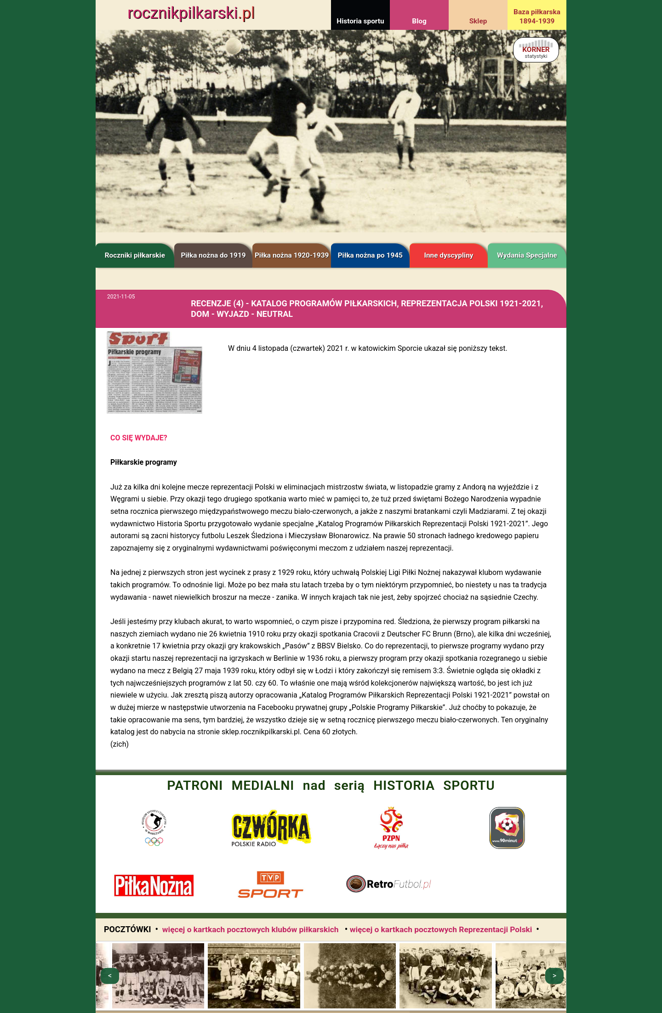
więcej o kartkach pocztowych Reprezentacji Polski (441, 929)
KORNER (535, 52)
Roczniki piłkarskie (135, 255)
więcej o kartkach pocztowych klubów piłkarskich (251, 929)
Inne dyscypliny (448, 255)
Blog (419, 21)
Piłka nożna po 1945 (370, 255)
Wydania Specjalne (527, 255)
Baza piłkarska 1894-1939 (537, 16)
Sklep (478, 21)
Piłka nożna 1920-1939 (292, 255)
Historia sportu (360, 21)
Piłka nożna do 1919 (213, 255)
